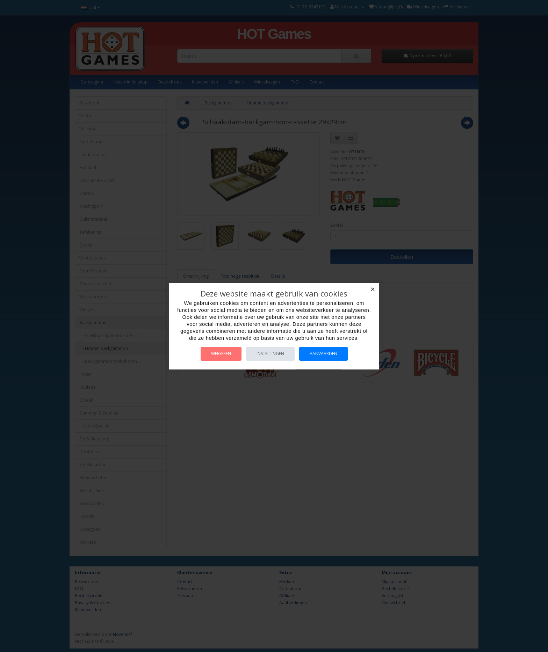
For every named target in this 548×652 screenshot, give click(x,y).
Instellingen (270, 354)
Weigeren (221, 354)
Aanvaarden (323, 354)
